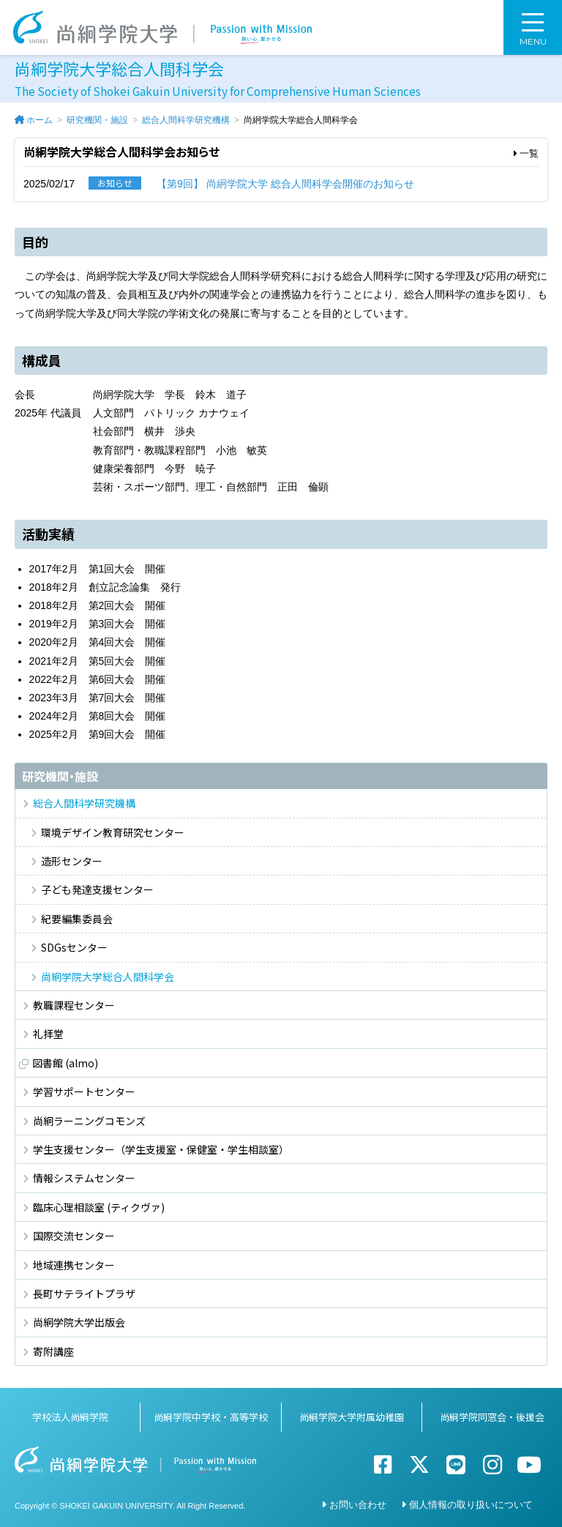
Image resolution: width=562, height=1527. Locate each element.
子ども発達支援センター (97, 889)
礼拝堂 (48, 1033)
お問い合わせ (357, 1504)
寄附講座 (53, 1351)
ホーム (39, 120)
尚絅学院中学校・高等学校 (211, 1417)
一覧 (526, 153)
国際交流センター (74, 1235)
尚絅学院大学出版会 (79, 1322)
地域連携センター (74, 1265)
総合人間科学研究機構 (186, 120)
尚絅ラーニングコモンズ (89, 1120)
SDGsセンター (74, 947)
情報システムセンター (84, 1178)
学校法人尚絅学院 (70, 1417)
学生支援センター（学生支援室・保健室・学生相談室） (161, 1149)
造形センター (71, 861)
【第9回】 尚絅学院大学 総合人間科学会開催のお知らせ (285, 184)
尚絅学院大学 (162, 27)
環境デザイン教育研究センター (112, 832)
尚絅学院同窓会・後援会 (492, 1417)
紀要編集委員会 (77, 918)
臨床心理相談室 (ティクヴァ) (99, 1207)
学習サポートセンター (84, 1091)
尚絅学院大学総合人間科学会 (107, 976)
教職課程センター (74, 1005)
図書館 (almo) (65, 1063)
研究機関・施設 (97, 120)
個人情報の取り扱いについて (471, 1504)
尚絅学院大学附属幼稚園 (351, 1417)
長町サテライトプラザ (84, 1293)
